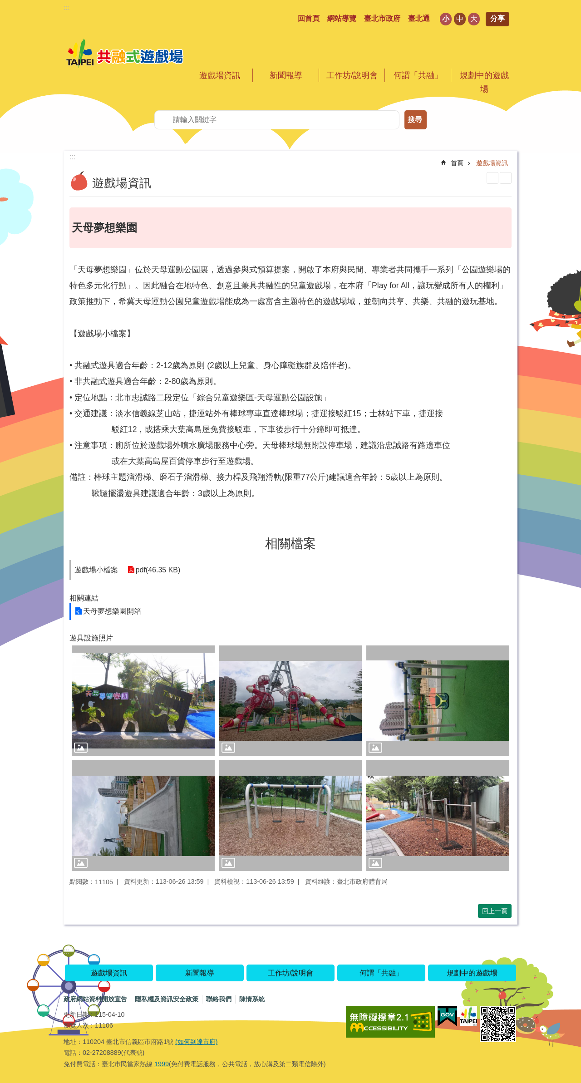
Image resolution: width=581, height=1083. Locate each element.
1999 (161, 1064)
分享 (497, 18)
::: (66, 7)
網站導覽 (341, 18)
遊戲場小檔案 (96, 570)
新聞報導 (286, 75)
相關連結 (83, 598)
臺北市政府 (382, 18)
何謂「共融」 (418, 75)
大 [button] (474, 19)
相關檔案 (290, 544)
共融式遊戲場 (125, 54)
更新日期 (76, 1014)
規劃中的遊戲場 (484, 82)
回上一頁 (494, 911)
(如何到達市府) (196, 1041)
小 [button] (445, 19)
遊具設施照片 (91, 638)
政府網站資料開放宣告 (95, 999)
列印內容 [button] (492, 178)
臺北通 (419, 18)
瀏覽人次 (76, 1025)
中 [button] (459, 19)
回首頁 (309, 18)
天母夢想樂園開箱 (112, 611)
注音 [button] (506, 178)
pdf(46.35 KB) (157, 570)
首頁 (457, 163)
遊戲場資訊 (219, 75)
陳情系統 (252, 999)
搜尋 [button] (415, 119)
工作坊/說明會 (352, 75)
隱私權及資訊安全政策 (166, 999)
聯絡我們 (218, 999)
